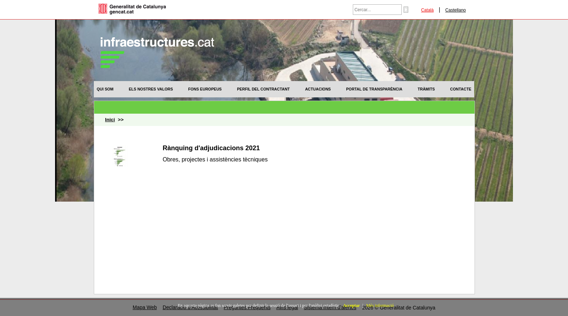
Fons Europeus (205, 89)
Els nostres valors (151, 89)
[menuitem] (105, 89)
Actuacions (318, 89)
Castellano (455, 10)
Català (427, 10)
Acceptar (351, 305)
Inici (110, 119)
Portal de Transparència (374, 89)
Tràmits (426, 89)
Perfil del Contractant (263, 89)
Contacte (460, 89)
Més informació (380, 305)
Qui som (105, 89)
